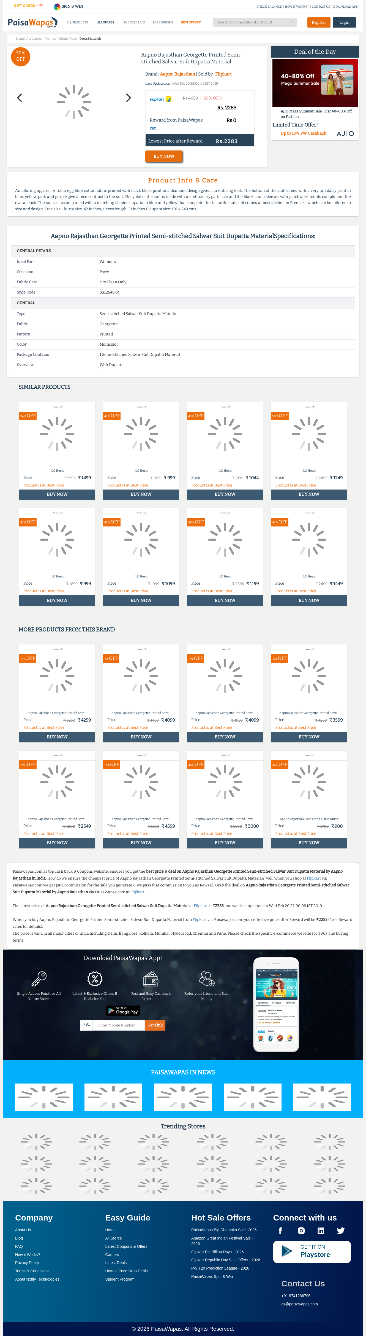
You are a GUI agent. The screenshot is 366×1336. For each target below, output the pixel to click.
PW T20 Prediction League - (220, 1268)
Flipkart (223, 74)
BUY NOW (164, 156)
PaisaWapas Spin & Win (212, 1276)
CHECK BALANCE (269, 7)
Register (319, 22)
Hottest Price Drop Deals (126, 1271)
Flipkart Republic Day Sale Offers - (225, 1260)
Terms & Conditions (31, 1271)
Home (110, 1230)
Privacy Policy (27, 1262)
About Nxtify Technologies (37, 1279)
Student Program (120, 1279)
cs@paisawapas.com (300, 1304)
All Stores (113, 1238)
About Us (23, 1230)
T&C (153, 128)
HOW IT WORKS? (297, 7)
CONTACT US (321, 7)
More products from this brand (66, 629)
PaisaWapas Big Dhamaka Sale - (224, 1230)
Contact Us (303, 1283)
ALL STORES (105, 22)
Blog (19, 1238)
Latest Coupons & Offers (126, 1246)
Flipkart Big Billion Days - (217, 1252)
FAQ (19, 1246)
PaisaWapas (166, 1329)
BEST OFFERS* (191, 22)
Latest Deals (116, 1262)
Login (344, 22)
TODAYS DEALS (134, 22)
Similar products (44, 387)
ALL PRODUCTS (77, 22)
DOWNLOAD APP (345, 7)
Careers (112, 1254)
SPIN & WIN (68, 6)
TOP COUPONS (163, 22)
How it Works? (27, 1254)
